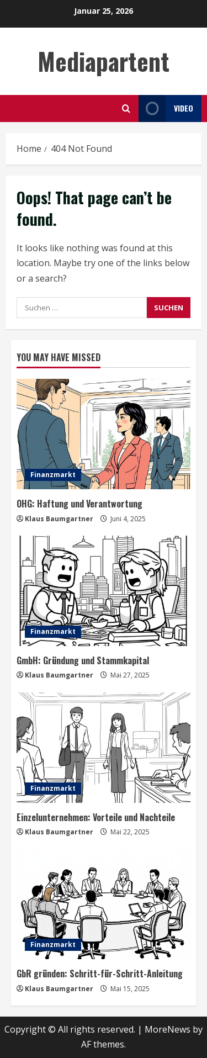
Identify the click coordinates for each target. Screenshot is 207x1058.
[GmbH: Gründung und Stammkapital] (103, 591)
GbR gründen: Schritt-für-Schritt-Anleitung (100, 973)
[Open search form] (126, 108)
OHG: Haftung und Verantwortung (79, 503)
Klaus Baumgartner (59, 518)
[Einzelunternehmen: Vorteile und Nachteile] (103, 747)
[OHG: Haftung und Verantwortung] (103, 434)
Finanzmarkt (53, 474)
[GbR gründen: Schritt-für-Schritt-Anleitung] (103, 904)
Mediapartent (103, 61)
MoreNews (167, 1029)
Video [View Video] (166, 108)
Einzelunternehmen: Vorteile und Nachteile (96, 817)
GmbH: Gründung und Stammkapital (83, 660)
